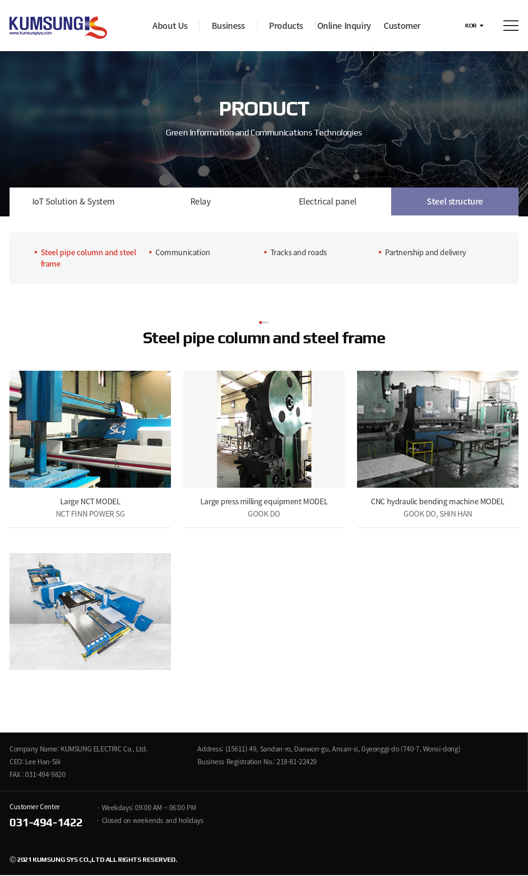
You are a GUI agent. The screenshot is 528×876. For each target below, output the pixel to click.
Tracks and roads (298, 253)
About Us (170, 25)
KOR (471, 25)
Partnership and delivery (425, 253)
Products (286, 25)
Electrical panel (327, 202)
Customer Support (402, 51)
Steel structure (455, 202)
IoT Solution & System (73, 202)
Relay (200, 202)
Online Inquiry (344, 25)
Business (228, 25)
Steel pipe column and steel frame (88, 259)
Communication (182, 253)
